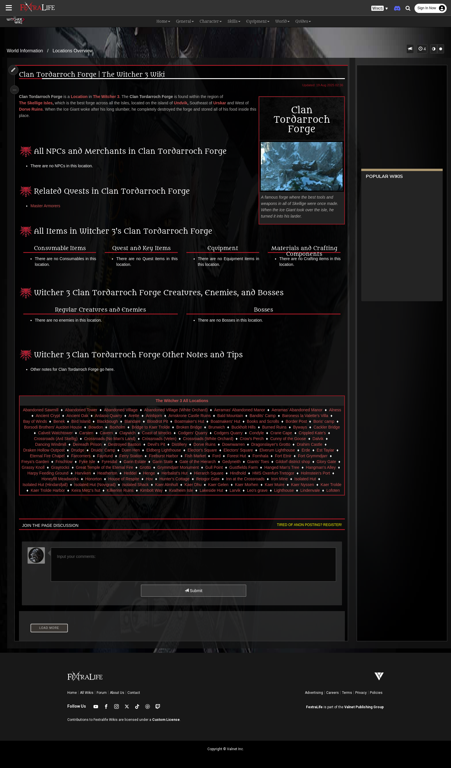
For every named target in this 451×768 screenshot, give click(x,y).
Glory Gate (329, 461)
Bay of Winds (51, 421)
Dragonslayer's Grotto (279, 444)
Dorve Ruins (33, 109)
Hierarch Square (244, 473)
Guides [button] (303, 21)
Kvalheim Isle (211, 490)
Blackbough (124, 421)
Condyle (289, 433)
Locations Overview (73, 51)
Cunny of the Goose (313, 438)
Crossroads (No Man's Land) (135, 438)
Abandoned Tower (87, 410)
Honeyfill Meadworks (81, 479)
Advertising (314, 693)
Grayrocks (81, 467)
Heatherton (143, 473)
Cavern (139, 433)
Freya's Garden (38, 461)
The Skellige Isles (38, 103)
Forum (102, 693)
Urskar (222, 103)
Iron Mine (300, 479)
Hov (170, 479)
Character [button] (211, 21)
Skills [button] (234, 21)
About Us (117, 693)
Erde (309, 450)
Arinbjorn (163, 415)
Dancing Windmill (58, 444)
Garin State (166, 461)
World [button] (282, 21)
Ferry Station (133, 456)
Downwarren (241, 444)
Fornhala (263, 456)
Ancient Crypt (57, 415)
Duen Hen (134, 450)
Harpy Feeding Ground (83, 473)
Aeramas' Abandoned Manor (245, 410)
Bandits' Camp (272, 415)
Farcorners (83, 456)
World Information (25, 51)
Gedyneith (234, 461)
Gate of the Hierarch (200, 461)
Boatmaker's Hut (206, 421)
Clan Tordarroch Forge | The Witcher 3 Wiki (94, 75)
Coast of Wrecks (189, 433)
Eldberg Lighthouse (166, 450)
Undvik (183, 103)
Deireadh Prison (95, 444)
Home (72, 693)
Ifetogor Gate (228, 479)
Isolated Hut (326, 479)
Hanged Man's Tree (302, 467)
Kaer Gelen (231, 484)
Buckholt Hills (273, 427)
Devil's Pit (164, 444)
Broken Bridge (219, 427)
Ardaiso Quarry (117, 415)
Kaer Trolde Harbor (77, 490)
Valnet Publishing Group (364, 707)
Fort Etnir (286, 456)
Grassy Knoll (54, 467)
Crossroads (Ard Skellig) (81, 438)
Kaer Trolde (43, 490)
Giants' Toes (261, 461)
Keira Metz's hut (115, 490)
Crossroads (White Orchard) (233, 438)
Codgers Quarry (261, 433)
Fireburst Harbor (166, 456)
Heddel (166, 473)
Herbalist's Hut (210, 473)
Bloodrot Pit (174, 421)
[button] (380, 8)
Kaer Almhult (180, 484)
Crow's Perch (277, 438)
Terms (347, 693)
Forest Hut (239, 456)
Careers (332, 693)
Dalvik (31, 444)
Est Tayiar (328, 450)
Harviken (119, 473)
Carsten (119, 433)
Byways (330, 427)
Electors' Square (241, 450)
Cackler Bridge (51, 433)
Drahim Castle (318, 444)
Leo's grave (287, 490)
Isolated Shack (148, 484)
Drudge (80, 450)
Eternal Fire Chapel (50, 456)
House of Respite (144, 479)
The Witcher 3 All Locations (181, 400)
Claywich (160, 433)
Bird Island (97, 421)
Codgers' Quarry (225, 433)
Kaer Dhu (206, 484)
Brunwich (246, 427)
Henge (185, 473)
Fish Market (198, 456)
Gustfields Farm (265, 467)
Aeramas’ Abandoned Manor (302, 410)
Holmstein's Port (41, 479)
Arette (142, 415)
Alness (32, 415)
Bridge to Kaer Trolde (181, 427)
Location (81, 96)
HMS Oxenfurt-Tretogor (309, 473)
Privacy (361, 693)
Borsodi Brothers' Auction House (83, 427)
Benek (76, 421)
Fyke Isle (90, 461)
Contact (133, 693)
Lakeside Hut (241, 490)
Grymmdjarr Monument (199, 467)
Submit (193, 590)
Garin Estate (138, 461)
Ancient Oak (86, 415)
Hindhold (274, 473)
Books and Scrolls (279, 421)
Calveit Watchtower (88, 433)
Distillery (187, 444)
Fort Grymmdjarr (315, 456)
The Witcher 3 (108, 96)
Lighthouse (314, 490)
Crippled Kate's (39, 438)
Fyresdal (112, 461)
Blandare (149, 421)
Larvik (264, 490)
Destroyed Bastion (132, 444)
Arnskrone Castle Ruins (198, 415)
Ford (219, 456)
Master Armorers (48, 205)
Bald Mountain (239, 415)
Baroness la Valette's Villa (314, 415)
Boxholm (147, 427)
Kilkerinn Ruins (150, 490)
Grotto (166, 467)
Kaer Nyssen (315, 484)
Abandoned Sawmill (46, 410)
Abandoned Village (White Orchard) (181, 410)
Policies (376, 693)
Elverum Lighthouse (280, 450)
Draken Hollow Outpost (47, 450)
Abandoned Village (126, 410)
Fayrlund (108, 456)
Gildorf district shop (295, 461)
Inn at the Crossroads (266, 479)
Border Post (313, 421)
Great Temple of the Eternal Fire (125, 467)
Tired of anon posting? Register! (306, 525)
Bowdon (125, 427)
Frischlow (66, 461)
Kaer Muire (288, 484)
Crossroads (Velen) (184, 438)
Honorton (114, 479)
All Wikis (86, 693)
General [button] (185, 21)
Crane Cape (314, 433)
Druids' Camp (106, 450)
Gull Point (235, 467)
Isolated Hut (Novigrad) (108, 484)
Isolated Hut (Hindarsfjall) (58, 484)
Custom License (166, 720)
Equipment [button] (258, 21)
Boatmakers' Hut (242, 421)
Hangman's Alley (42, 473)
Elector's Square (205, 450)
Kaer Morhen (260, 484)
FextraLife (314, 707)
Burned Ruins (304, 427)
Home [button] (163, 21)
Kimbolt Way (181, 490)
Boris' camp (36, 427)
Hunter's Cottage (195, 479)
